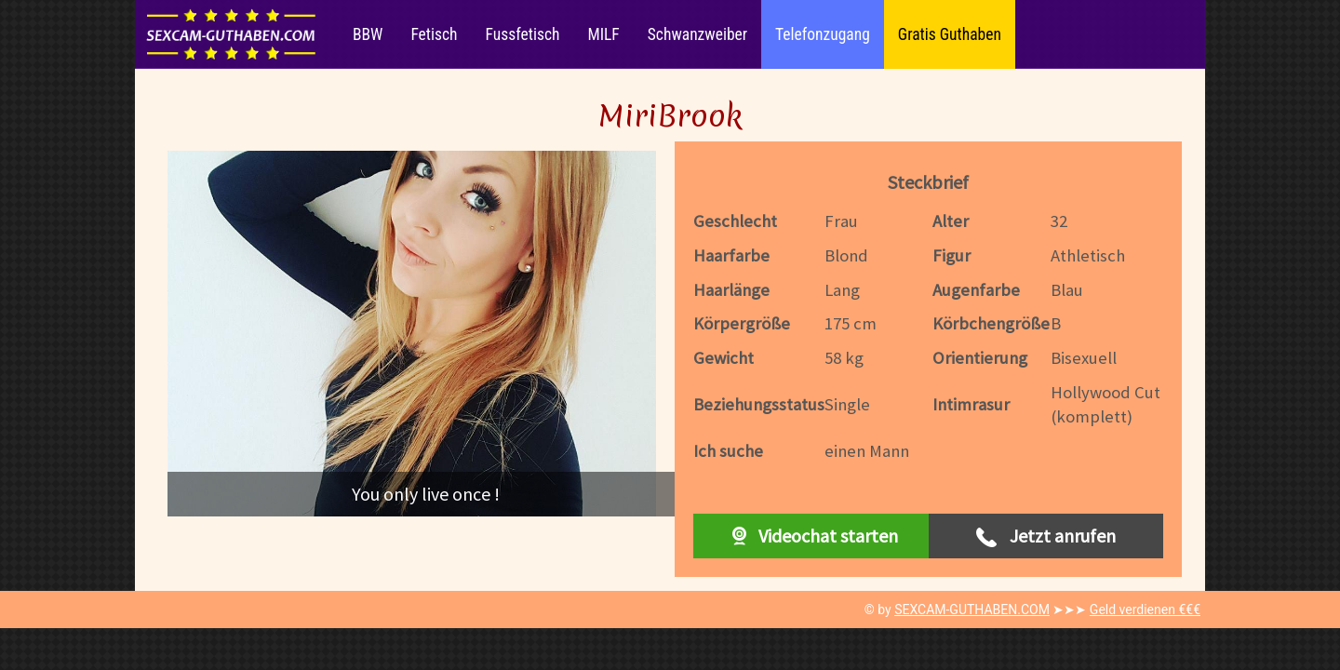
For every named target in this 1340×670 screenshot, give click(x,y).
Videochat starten (810, 535)
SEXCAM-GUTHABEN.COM (972, 609)
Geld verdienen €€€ (1145, 609)
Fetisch (433, 34)
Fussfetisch (523, 34)
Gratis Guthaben (949, 34)
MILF (603, 34)
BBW (367, 34)
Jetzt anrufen (1046, 536)
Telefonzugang (822, 34)
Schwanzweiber (697, 34)
